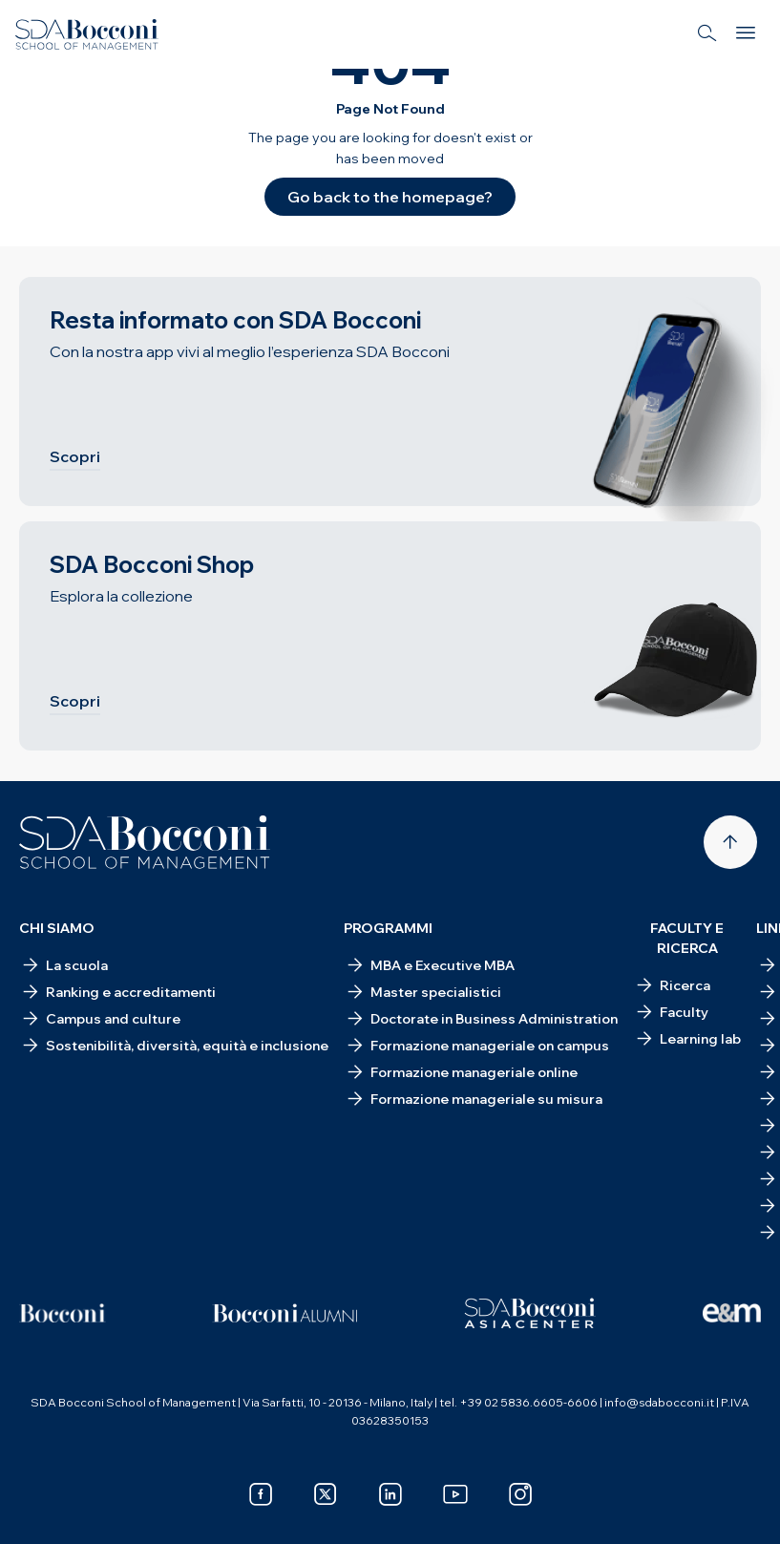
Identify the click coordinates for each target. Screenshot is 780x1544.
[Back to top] (730, 842)
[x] (325, 1494)
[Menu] (746, 34)
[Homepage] (144, 842)
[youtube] (455, 1494)
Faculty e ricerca (687, 938)
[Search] (707, 34)
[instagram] (520, 1494)
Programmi (388, 928)
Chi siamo (57, 928)
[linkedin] (390, 1494)
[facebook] (261, 1494)
